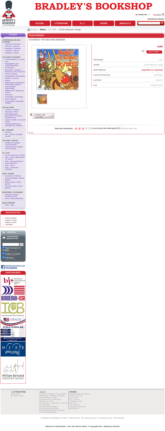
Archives (11, 232)
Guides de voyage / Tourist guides (13, 143)
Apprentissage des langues (79, 394)
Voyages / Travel (10, 140)
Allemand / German (13, 44)
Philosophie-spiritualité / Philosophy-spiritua (15, 83)
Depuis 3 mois (11, 222)
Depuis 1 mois (11, 220)
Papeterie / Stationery (12, 192)
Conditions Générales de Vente (54, 418)
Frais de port (74, 418)
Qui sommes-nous (89, 418)
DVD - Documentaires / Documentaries (14, 162)
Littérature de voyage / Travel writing (14, 147)
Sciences (8, 95)
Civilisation (9, 68)
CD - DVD (52, 30)
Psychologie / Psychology (10, 87)
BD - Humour (8, 130)
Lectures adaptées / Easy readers (54, 394)
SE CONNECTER (141, 14)
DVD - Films (10, 165)
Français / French (12, 51)
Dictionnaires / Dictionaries (51, 399)
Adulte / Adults (18, 396)
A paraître (9, 224)
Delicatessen (8, 203)
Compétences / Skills (49, 397)
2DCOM (116, 426)
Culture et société (11, 57)
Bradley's (125, 23)
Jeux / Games (8, 174)
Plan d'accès (118, 418)
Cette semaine (11, 218)
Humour (8, 132)
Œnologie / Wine (11, 112)
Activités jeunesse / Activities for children (13, 125)
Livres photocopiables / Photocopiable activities (50, 407)
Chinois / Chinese (12, 46)
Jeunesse (16, 394)
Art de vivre (8, 107)
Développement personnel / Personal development (13, 116)
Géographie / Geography (15, 76)
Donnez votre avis (129, 128)
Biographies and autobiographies (11, 64)
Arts (7, 61)
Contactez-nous (105, 418)
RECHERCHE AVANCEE (156, 19)
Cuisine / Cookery (12, 110)
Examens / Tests (47, 401)
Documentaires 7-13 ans (15, 59)
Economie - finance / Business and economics (15, 71)
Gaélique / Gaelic (12, 53)
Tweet (30, 132)
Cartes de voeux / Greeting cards (12, 195)
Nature (8, 80)
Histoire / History (12, 78)
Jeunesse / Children (13, 176)
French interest (11, 74)
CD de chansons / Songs (70, 30)
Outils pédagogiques (49, 412)
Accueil (40, 23)
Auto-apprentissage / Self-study (53, 410)
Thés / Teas (9, 205)
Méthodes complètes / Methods (53, 396)
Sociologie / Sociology (14, 97)
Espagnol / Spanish (13, 48)
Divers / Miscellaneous (14, 198)
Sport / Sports (10, 99)
